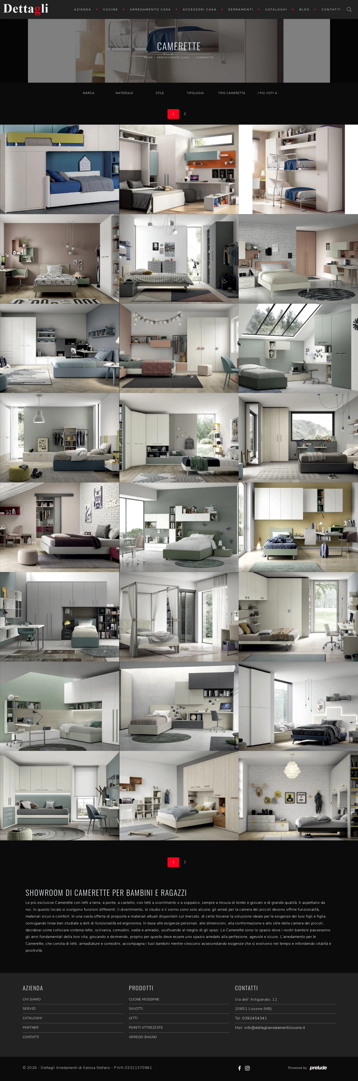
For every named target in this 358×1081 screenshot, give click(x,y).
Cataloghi (276, 9)
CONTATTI (31, 1037)
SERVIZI (29, 1008)
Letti (133, 1018)
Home (148, 57)
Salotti (136, 1008)
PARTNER (31, 1027)
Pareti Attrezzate (146, 1027)
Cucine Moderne (144, 999)
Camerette (205, 57)
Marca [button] (89, 93)
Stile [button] (160, 93)
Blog (304, 9)
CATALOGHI (32, 1018)
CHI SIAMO (32, 999)
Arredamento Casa (150, 9)
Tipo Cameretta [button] (231, 93)
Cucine (110, 9)
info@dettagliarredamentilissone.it (275, 1027)
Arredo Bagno (143, 1037)
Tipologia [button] (195, 93)
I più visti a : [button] (268, 93)
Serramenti (241, 9)
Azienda (82, 9)
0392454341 (254, 1018)
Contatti (331, 9)
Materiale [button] (124, 93)
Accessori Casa (200, 9)
